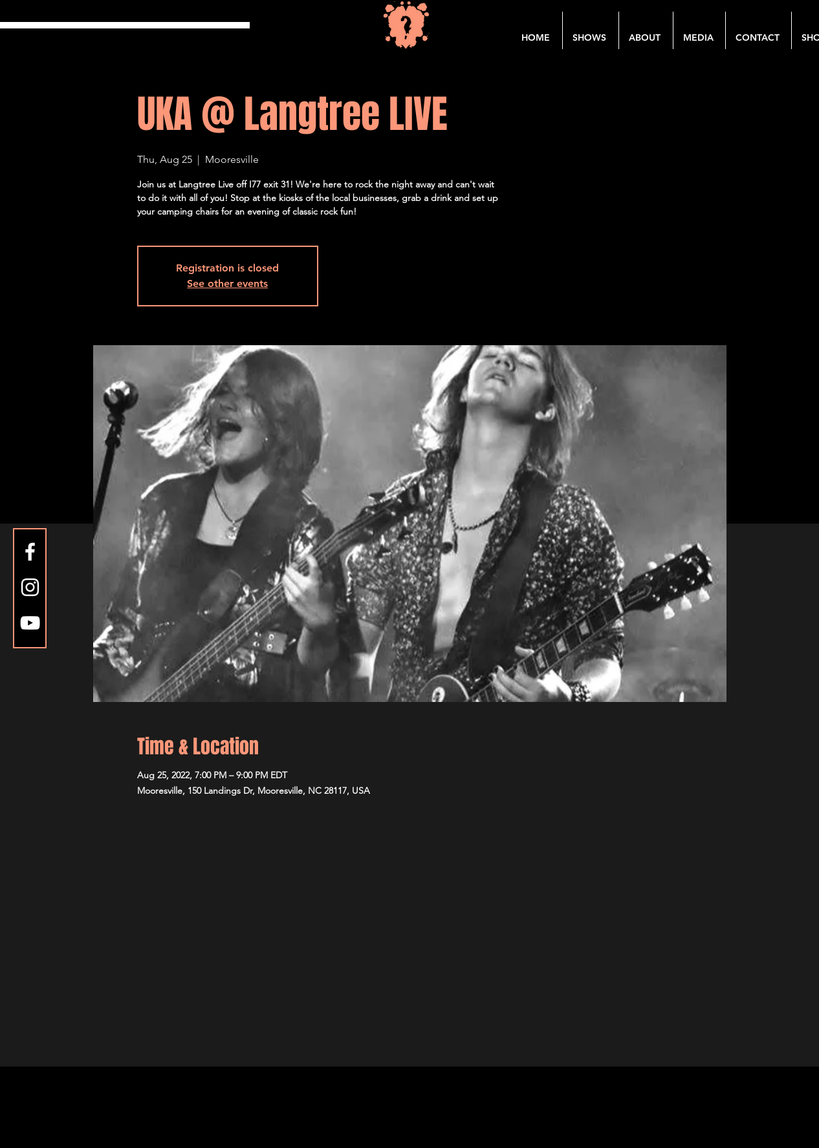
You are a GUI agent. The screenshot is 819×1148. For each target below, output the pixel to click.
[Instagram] (30, 587)
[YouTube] (30, 623)
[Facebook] (30, 552)
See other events (227, 283)
